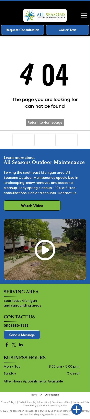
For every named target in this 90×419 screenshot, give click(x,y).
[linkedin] (21, 345)
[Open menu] (84, 15)
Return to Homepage (45, 122)
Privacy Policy (8, 401)
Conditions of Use (61, 401)
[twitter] (14, 345)
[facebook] (7, 345)
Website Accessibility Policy (52, 405)
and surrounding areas (22, 305)
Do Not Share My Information (34, 401)
